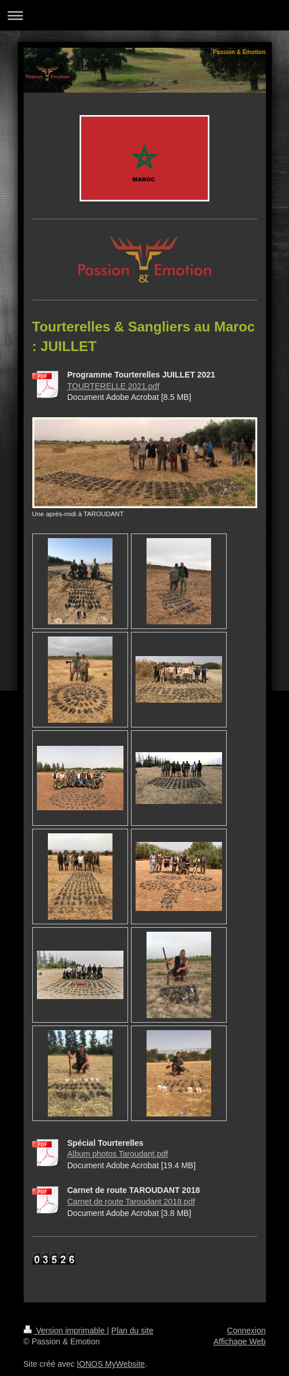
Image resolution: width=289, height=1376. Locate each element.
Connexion (246, 1330)
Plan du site (132, 1330)
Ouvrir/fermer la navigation (144, 15)
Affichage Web (239, 1341)
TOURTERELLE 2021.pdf (113, 386)
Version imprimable (65, 1330)
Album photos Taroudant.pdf (117, 1153)
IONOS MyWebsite (111, 1364)
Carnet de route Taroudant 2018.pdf (131, 1201)
